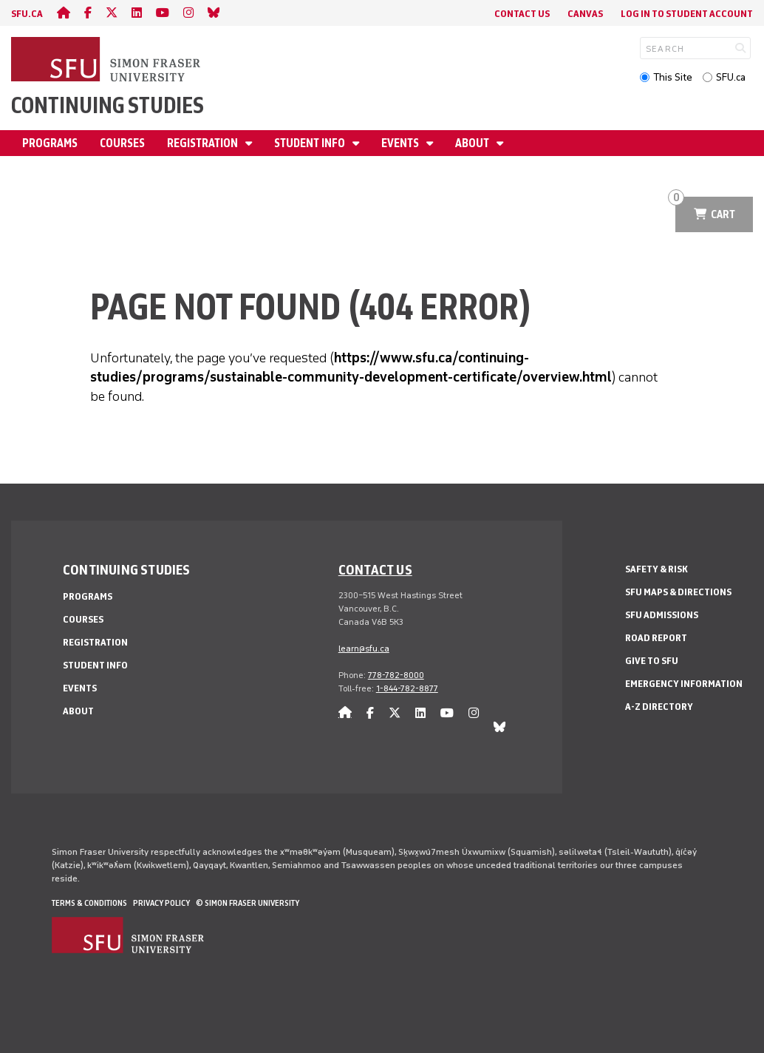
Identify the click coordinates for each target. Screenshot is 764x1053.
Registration (203, 143)
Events (401, 143)
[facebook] (88, 13)
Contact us (375, 569)
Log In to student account (687, 13)
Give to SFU (651, 660)
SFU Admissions (661, 615)
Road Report (656, 638)
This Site (672, 77)
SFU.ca (731, 77)
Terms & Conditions (89, 903)
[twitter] (111, 13)
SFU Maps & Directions (678, 592)
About (473, 143)
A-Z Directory (659, 706)
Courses (122, 143)
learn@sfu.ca (363, 648)
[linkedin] (137, 13)
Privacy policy (161, 903)
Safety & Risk (656, 569)
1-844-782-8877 (407, 688)
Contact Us (522, 13)
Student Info (310, 143)
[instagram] (188, 13)
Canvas (585, 13)
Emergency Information (684, 683)
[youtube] (162, 13)
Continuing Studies (107, 105)
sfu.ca (27, 13)
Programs (50, 143)
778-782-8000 (396, 675)
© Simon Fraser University (247, 903)
